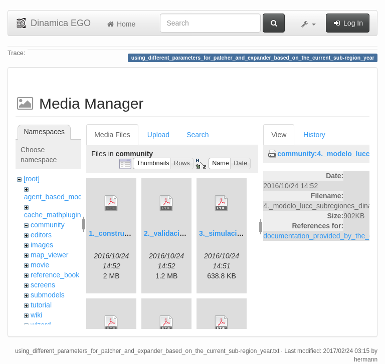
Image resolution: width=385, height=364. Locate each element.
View (278, 135)
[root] (32, 179)
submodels (48, 295)
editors (41, 235)
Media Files (112, 135)
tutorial (41, 305)
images (42, 245)
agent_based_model (56, 197)
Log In (347, 23)
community (48, 225)
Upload (158, 135)
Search (197, 135)
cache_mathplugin (52, 215)
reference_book (55, 275)
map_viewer (49, 255)
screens (43, 285)
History (314, 135)
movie (40, 265)
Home (120, 24)
